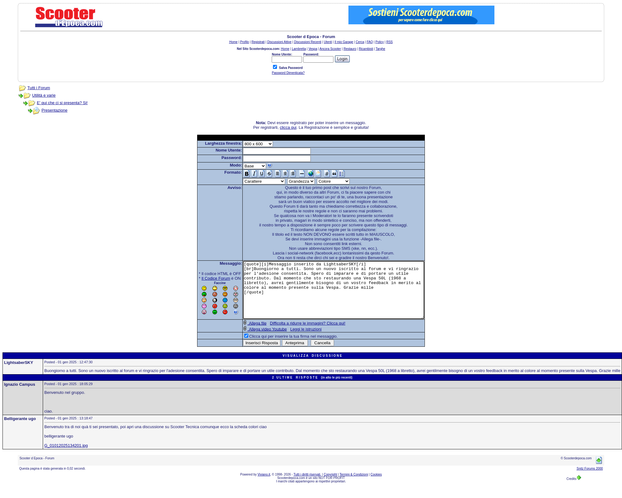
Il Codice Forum (205, 278)
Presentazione (54, 110)
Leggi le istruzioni (294, 340)
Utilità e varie (44, 95)
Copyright (330, 485)
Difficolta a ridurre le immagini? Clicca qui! (296, 334)
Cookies (376, 485)
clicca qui (288, 127)
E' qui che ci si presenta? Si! (62, 102)
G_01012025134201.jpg (66, 456)
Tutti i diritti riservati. (307, 485)
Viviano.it (264, 485)
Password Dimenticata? (288, 73)
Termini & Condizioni (354, 485)
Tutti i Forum (38, 87)
